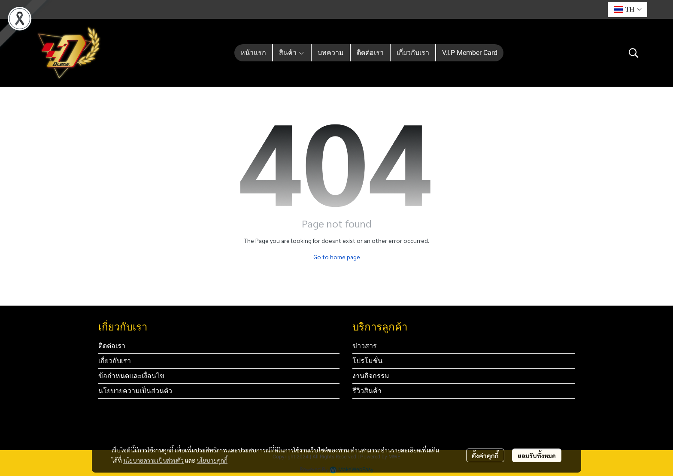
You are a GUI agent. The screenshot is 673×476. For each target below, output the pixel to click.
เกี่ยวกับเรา (114, 361)
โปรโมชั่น (367, 361)
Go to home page (336, 257)
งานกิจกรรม (370, 376)
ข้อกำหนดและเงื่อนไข (131, 376)
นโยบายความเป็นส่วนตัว (153, 460)
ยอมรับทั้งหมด (537, 455)
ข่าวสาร (364, 346)
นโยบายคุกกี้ (212, 460)
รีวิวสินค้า (367, 391)
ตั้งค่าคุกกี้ (485, 455)
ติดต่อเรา (111, 346)
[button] (627, 9)
